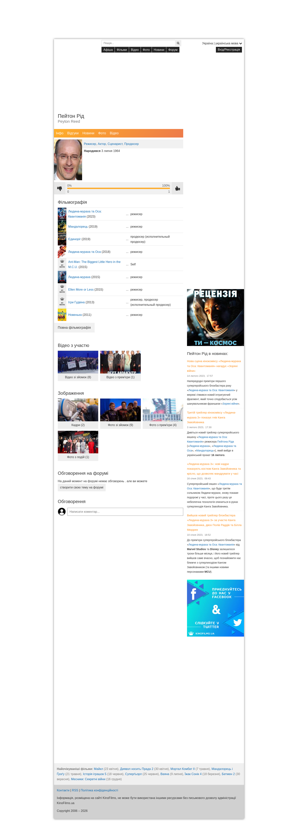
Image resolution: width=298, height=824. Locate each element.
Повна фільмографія (74, 327)
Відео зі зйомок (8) (78, 377)
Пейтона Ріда (225, 441)
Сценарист (115, 143)
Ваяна (164, 774)
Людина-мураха (79, 277)
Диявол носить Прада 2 (136, 769)
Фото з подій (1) (78, 457)
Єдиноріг (74, 239)
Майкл (98, 769)
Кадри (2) (78, 425)
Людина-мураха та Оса (84, 251)
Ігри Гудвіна (76, 302)
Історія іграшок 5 (94, 774)
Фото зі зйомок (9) (120, 425)
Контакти (63, 790)
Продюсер (131, 143)
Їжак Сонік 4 (193, 774)
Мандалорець (78, 226)
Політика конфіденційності (99, 790)
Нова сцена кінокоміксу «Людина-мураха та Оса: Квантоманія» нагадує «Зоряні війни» (214, 365)
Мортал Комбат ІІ (182, 769)
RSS (75, 790)
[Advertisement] (149, 79)
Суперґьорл (133, 774)
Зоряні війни (230, 403)
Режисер (90, 143)
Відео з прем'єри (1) (120, 377)
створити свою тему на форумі (81, 487)
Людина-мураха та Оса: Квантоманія (211, 390)
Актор (102, 143)
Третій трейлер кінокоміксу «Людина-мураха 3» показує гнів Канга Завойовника (211, 417)
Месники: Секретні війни (88, 779)
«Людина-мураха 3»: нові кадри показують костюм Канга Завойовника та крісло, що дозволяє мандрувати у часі (214, 468)
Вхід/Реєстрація (229, 49)
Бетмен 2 (228, 774)
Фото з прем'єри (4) (163, 425)
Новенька (75, 314)
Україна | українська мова (222, 43)
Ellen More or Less (81, 289)
